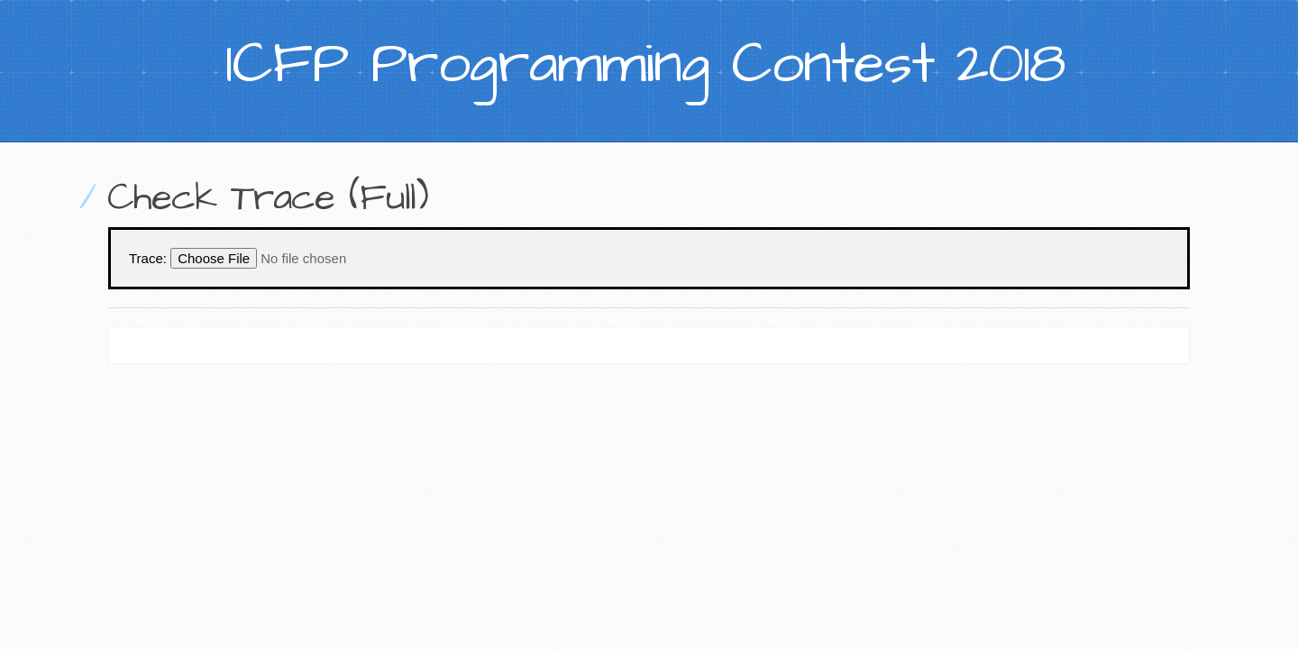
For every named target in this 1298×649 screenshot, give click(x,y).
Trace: (148, 258)
